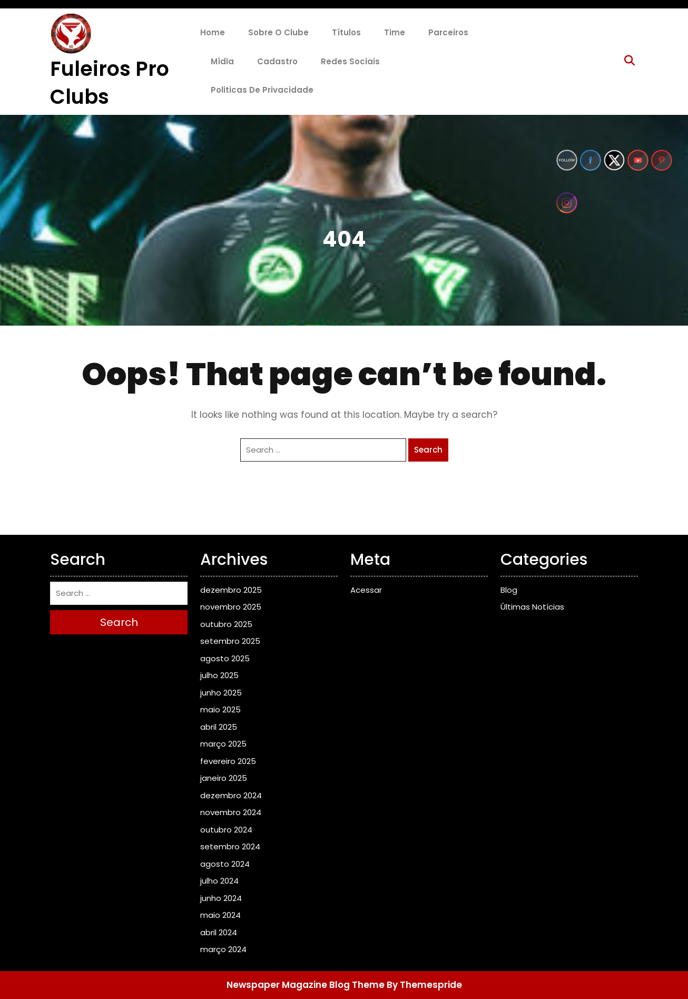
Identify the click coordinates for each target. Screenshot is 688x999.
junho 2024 (221, 898)
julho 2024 (219, 880)
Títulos (346, 32)
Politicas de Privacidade (262, 89)
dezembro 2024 (231, 795)
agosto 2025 (225, 658)
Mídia (222, 61)
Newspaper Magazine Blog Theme (306, 984)
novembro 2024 (230, 812)
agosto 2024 (225, 863)
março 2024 (223, 949)
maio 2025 (220, 709)
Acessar (366, 589)
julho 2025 (219, 675)
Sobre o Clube (278, 32)
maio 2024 (220, 914)
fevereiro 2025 (228, 761)
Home (212, 32)
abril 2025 (218, 726)
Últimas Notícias (532, 606)
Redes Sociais (350, 61)
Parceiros (448, 32)
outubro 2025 (226, 624)
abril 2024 (218, 932)
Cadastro (277, 61)
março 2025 (223, 743)
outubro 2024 (226, 829)
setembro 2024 (230, 846)
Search (428, 449)
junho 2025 (221, 692)
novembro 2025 (230, 606)
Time (394, 32)
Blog (508, 589)
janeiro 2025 (223, 777)
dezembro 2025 (231, 589)
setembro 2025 (230, 641)
